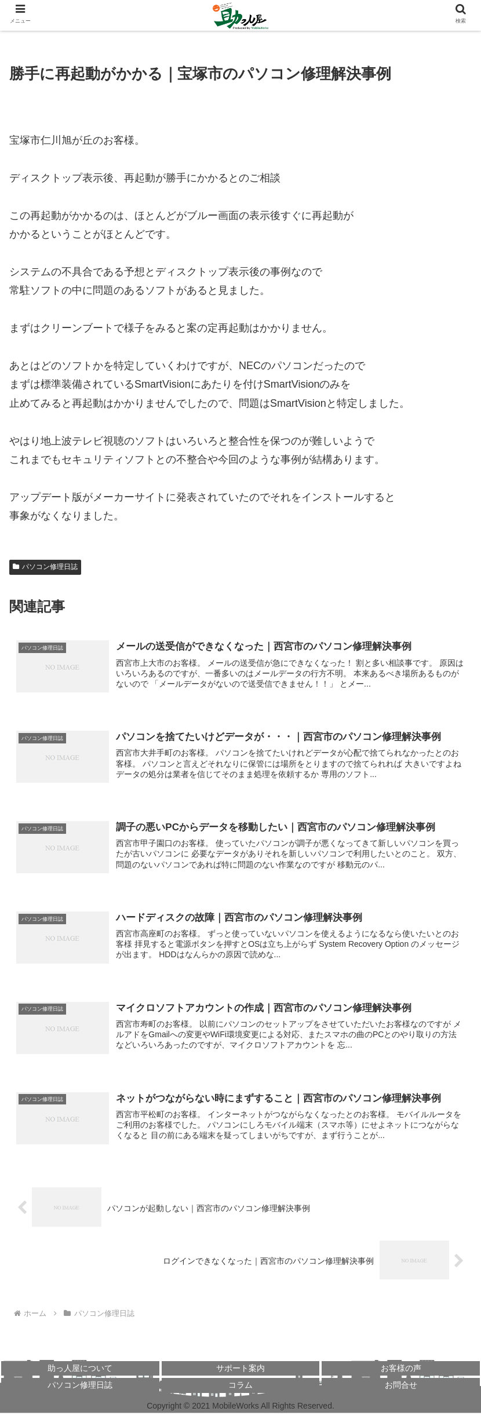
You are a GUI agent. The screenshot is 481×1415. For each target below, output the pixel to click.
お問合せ (401, 1386)
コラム (240, 1386)
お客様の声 (401, 1369)
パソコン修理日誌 (45, 567)
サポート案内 (240, 1369)
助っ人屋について (80, 1369)
